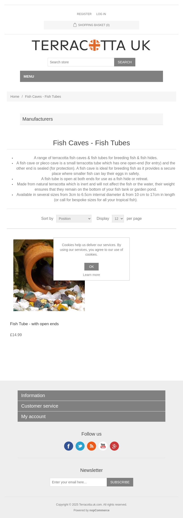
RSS (91, 446)
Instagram (80, 446)
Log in (101, 14)
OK (91, 267)
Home (14, 96)
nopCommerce (99, 510)
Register (84, 14)
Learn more (91, 275)
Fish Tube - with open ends (34, 324)
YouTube (102, 446)
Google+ (114, 446)
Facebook (68, 446)
